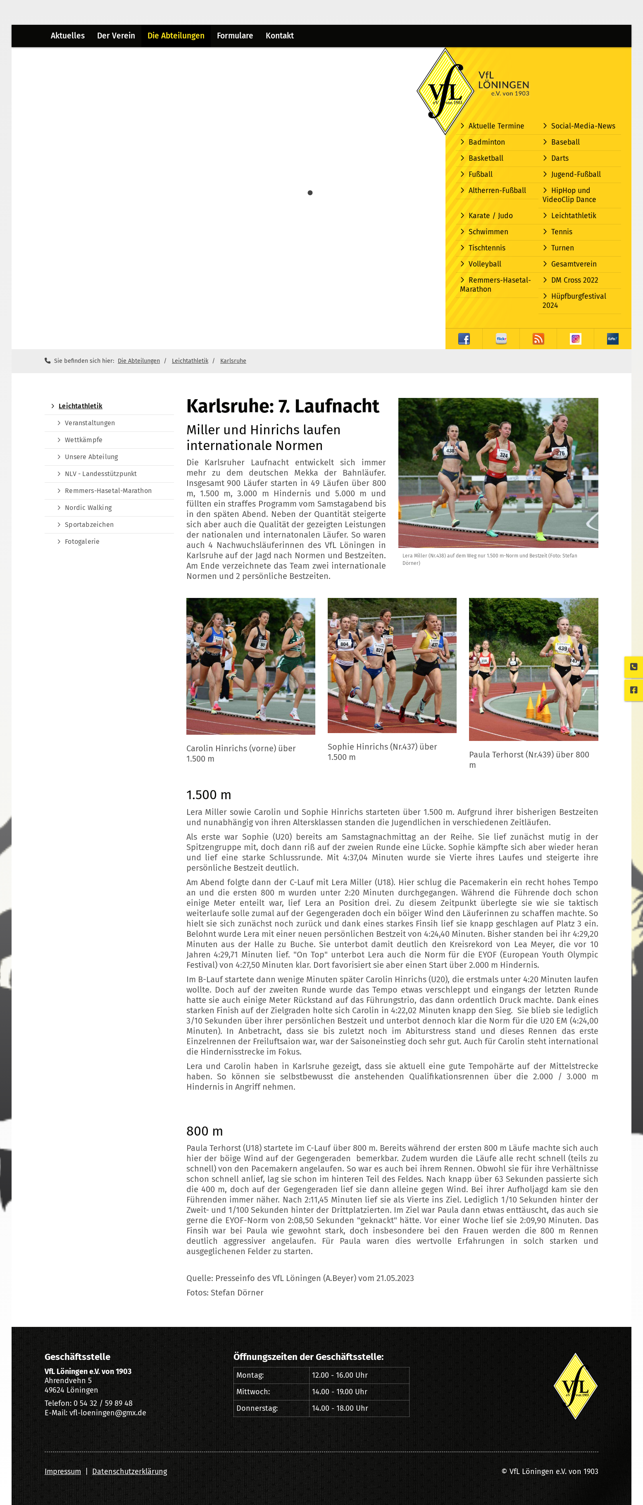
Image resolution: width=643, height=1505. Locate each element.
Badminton (487, 142)
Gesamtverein (574, 264)
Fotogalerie (82, 541)
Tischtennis (487, 248)
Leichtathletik (573, 216)
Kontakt (280, 35)
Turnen (562, 248)
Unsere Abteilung (91, 457)
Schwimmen (488, 232)
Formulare (235, 35)
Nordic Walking (88, 508)
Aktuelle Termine (496, 126)
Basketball (486, 158)
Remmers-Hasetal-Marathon (495, 285)
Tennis (561, 232)
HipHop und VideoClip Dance (569, 195)
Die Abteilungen (176, 35)
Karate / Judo (491, 216)
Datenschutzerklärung (129, 1471)
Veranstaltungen (90, 423)
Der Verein (116, 35)
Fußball (481, 174)
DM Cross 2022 (574, 280)
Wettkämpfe (83, 440)
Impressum (63, 1471)
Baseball (565, 142)
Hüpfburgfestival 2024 (574, 301)
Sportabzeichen (89, 525)
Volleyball (485, 264)
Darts (560, 158)
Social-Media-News (583, 126)
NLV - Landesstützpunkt (101, 474)
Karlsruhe (233, 360)
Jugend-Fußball (576, 174)
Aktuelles (68, 35)
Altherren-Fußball (497, 190)
